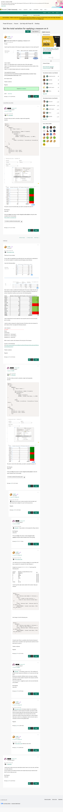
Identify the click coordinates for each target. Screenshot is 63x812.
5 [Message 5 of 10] (13, 513)
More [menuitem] (45, 9)
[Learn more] (47, 53)
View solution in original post (10, 219)
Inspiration (25, 9)
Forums (20, 9)
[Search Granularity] (27, 15)
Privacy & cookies (47, 803)
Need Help (10, 93)
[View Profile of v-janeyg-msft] (13, 108)
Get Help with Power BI (26, 23)
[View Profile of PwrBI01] (8, 36)
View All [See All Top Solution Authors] (45, 93)
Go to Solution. (23, 88)
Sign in (49, 12)
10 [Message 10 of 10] (16, 730)
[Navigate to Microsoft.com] (3, 9)
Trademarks (60, 803)
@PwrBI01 (11, 115)
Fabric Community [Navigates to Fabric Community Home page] (12, 9)
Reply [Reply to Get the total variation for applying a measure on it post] (36, 96)
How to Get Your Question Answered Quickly (48, 67)
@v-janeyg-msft (10, 253)
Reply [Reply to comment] (36, 231)
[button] (28, 31)
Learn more (3, 5)
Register (44, 12)
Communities (36, 9)
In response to (8, 111)
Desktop (37, 23)
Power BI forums (7, 23)
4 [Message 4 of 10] (10, 486)
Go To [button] (57, 12)
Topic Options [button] (35, 31)
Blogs (41, 9)
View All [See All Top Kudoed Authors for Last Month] (45, 119)
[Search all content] (47, 15)
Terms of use (54, 803)
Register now (41, 18)
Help (53, 12)
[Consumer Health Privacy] (15, 808)
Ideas (30, 9)
